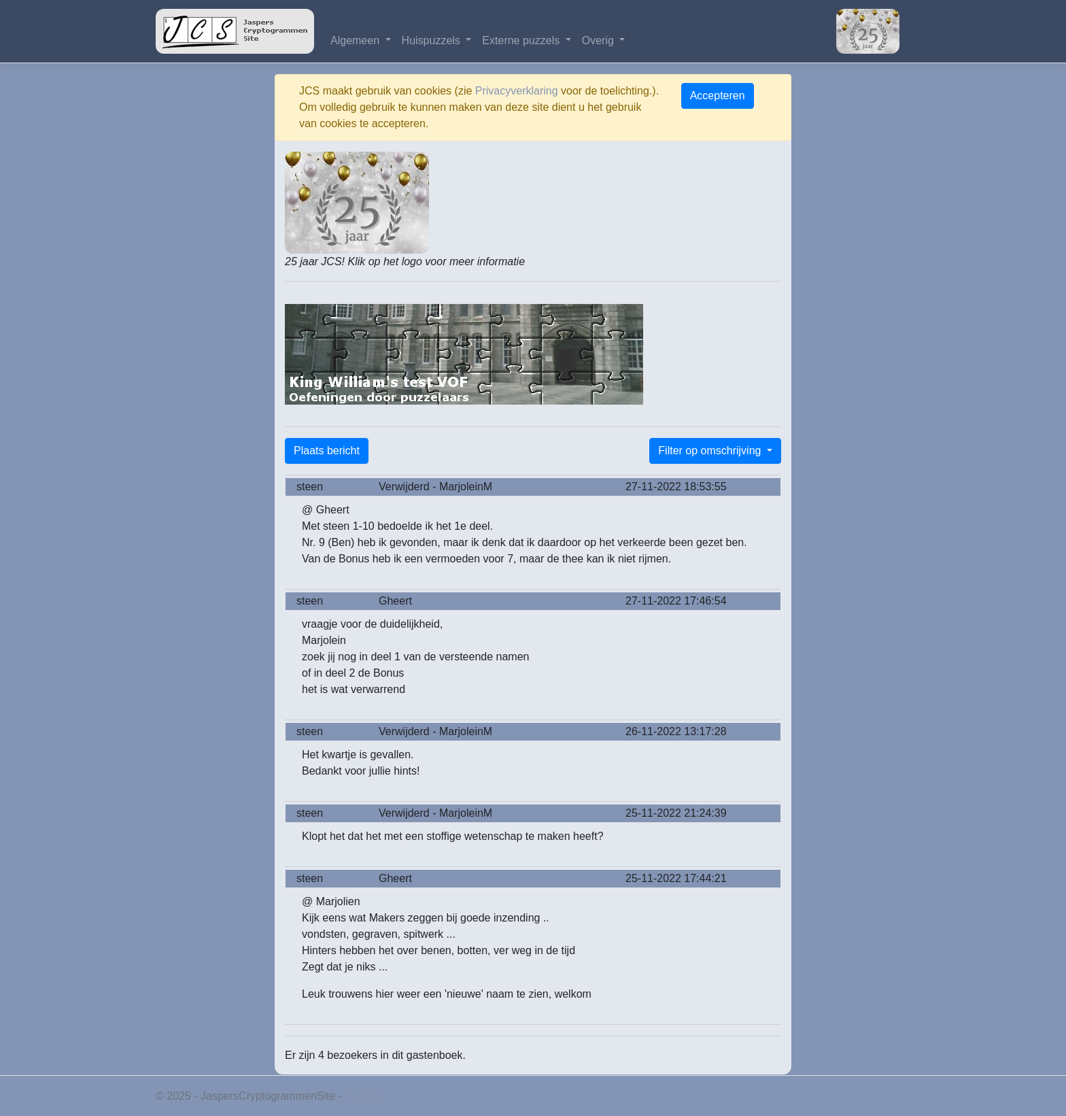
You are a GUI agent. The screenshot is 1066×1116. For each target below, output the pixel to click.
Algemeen (356, 40)
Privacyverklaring (516, 91)
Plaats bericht (327, 450)
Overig (599, 40)
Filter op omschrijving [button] (711, 450)
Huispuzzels (433, 40)
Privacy (363, 1096)
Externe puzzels (522, 40)
